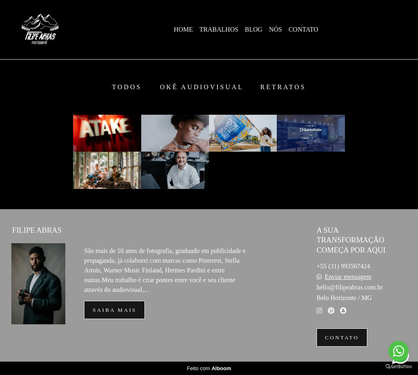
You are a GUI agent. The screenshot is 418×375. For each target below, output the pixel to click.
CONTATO (303, 29)
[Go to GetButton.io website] (399, 366)
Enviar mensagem (348, 277)
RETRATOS (283, 87)
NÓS (275, 29)
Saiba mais (114, 310)
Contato (342, 337)
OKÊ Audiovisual (201, 87)
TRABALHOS (218, 29)
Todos (127, 87)
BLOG (254, 29)
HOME (183, 29)
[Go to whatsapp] (398, 351)
